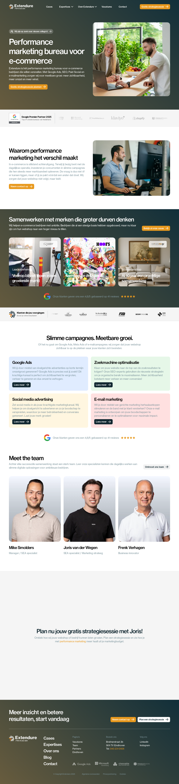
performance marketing (73, 641)
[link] (155, 6)
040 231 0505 (117, 748)
